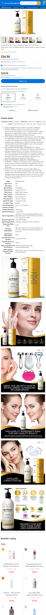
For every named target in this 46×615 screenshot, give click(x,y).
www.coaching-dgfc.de (20, 65)
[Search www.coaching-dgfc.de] (28, 3)
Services (15, 7)
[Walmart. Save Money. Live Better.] (10, 3)
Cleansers (39, 124)
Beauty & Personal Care (20, 124)
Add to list (11, 110)
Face (34, 124)
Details (15, 106)
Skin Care (29, 124)
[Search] (39, 3)
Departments (6, 7)
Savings (22, 7)
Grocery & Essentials (32, 7)
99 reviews (14, 52)
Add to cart (23, 81)
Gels (44, 124)
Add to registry (33, 110)
